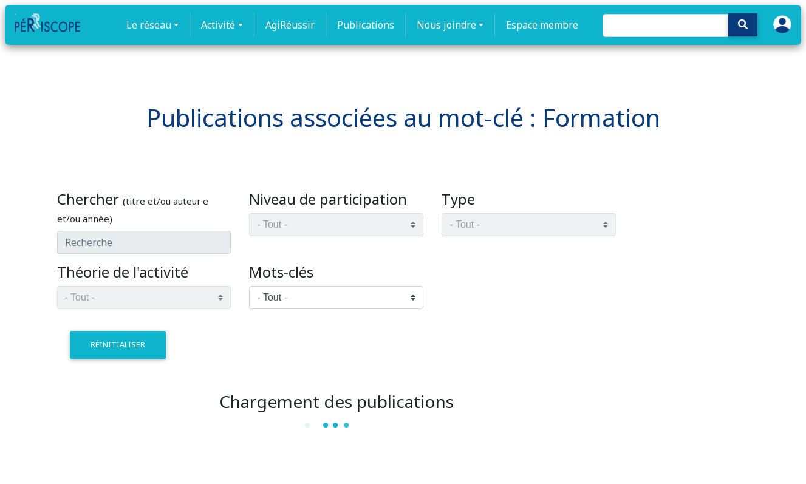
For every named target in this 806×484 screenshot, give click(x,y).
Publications (365, 25)
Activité (218, 25)
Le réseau (148, 25)
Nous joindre (446, 25)
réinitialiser (118, 344)
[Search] (665, 25)
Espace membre (542, 25)
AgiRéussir (290, 25)
